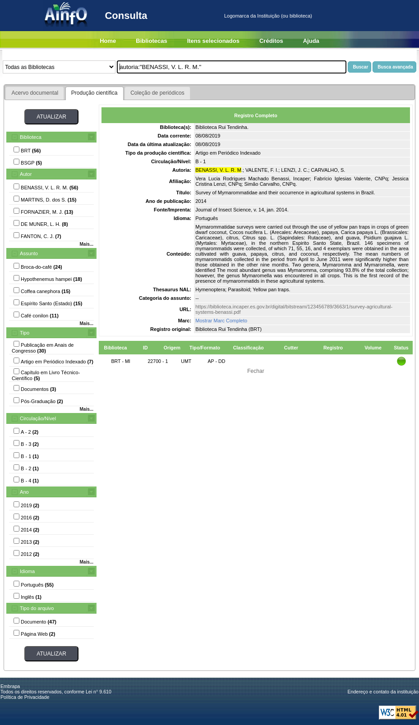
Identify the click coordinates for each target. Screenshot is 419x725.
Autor (26, 174)
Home (108, 40)
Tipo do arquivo (37, 608)
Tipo (24, 332)
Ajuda (311, 40)
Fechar (255, 371)
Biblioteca (30, 137)
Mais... (86, 244)
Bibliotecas (151, 40)
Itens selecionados (213, 40)
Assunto (29, 253)
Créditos (271, 40)
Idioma (27, 571)
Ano (24, 492)
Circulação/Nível (38, 418)
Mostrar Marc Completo (221, 320)
